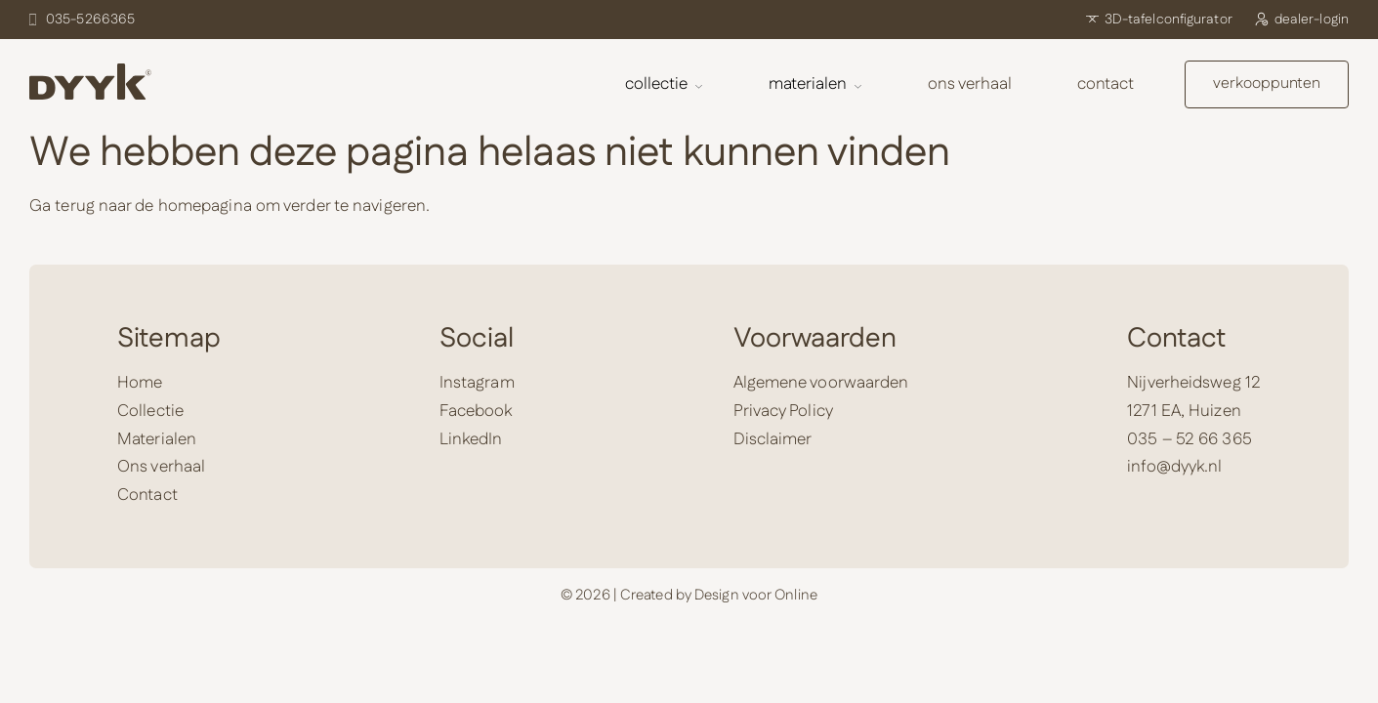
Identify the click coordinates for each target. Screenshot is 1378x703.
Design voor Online (755, 595)
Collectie (664, 84)
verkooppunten (1266, 83)
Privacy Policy (783, 411)
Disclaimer (773, 439)
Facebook (476, 411)
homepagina (205, 206)
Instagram (477, 382)
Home (139, 382)
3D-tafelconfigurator (1159, 19)
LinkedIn (471, 439)
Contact (1105, 84)
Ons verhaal (970, 84)
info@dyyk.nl (1174, 466)
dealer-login (1301, 19)
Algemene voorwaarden (821, 382)
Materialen (815, 84)
